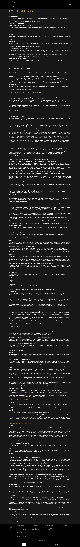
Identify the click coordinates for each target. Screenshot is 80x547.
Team (36, 528)
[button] (70, 4)
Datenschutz (50, 529)
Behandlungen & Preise (36, 529)
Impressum (50, 528)
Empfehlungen (35, 533)
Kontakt (35, 532)
